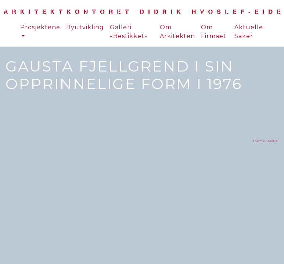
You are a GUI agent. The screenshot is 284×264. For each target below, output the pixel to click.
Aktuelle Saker (248, 32)
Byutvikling (85, 27)
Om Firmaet (213, 32)
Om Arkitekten (177, 32)
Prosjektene (40, 27)
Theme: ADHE (265, 141)
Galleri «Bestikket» (129, 32)
